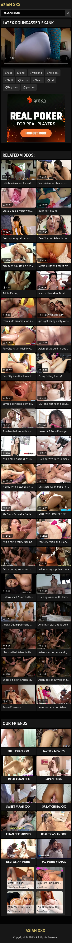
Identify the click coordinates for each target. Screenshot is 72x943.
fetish (25, 80)
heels (39, 80)
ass (10, 72)
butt (10, 80)
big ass (54, 72)
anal (22, 72)
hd (52, 80)
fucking (37, 72)
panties (30, 87)
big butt (13, 87)
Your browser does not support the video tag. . (36, 48)
